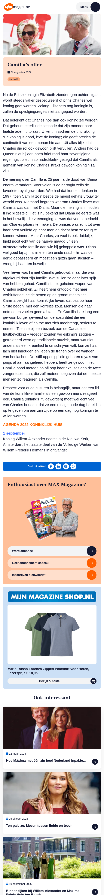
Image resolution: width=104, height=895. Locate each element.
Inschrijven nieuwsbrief (54, 575)
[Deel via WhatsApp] (73, 466)
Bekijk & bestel (67, 681)
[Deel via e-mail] (66, 466)
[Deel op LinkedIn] (58, 466)
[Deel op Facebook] (51, 466)
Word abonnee (54, 551)
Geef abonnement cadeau (54, 563)
